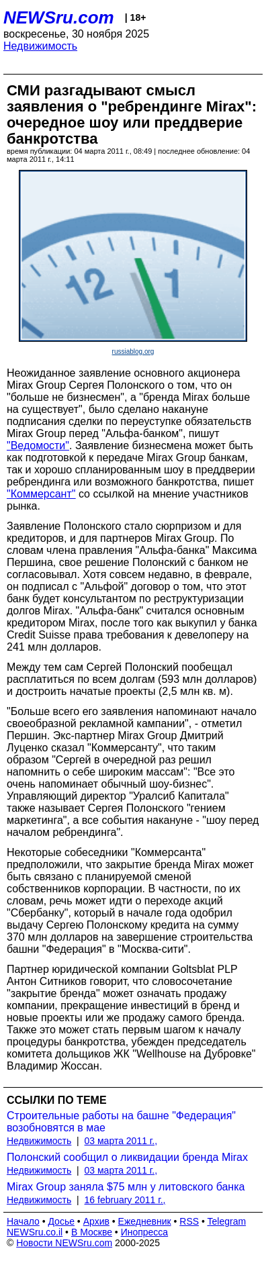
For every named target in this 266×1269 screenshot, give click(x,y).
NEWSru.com (58, 17)
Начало (23, 1221)
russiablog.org (133, 351)
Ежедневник (144, 1221)
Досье (61, 1221)
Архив (96, 1221)
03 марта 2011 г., (121, 1140)
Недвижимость (40, 46)
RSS (189, 1221)
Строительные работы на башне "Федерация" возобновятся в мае (121, 1121)
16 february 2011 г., (125, 1199)
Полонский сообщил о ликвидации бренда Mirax (127, 1157)
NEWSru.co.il (34, 1232)
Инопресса (145, 1232)
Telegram (227, 1221)
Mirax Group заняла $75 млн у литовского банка (126, 1186)
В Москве (91, 1232)
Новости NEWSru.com (64, 1242)
